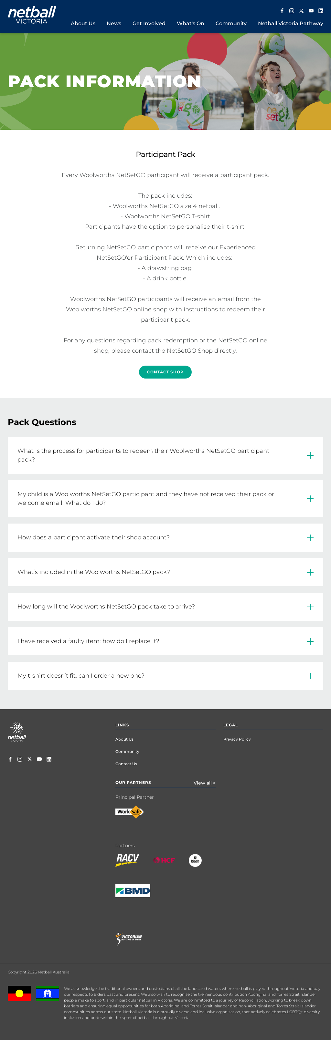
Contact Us (126, 763)
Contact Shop (165, 371)
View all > (205, 783)
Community (127, 751)
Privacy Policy (237, 739)
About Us (124, 739)
